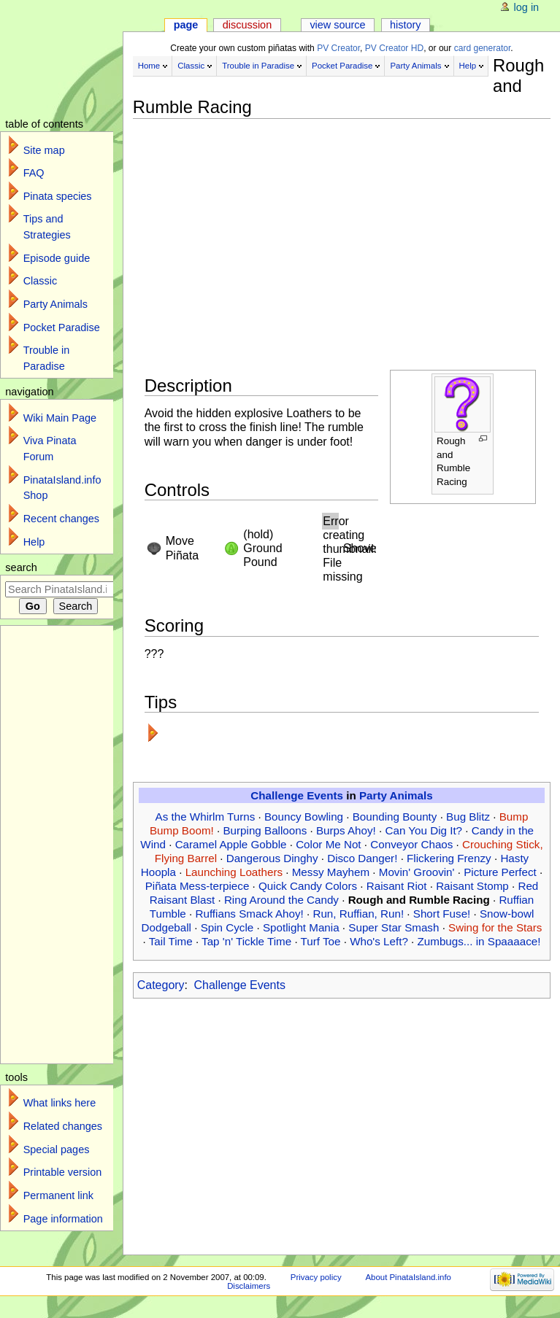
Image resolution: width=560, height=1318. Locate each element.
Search (21, 567)
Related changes (62, 1126)
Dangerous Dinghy (272, 858)
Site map (44, 150)
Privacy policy (316, 1277)
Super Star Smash (393, 927)
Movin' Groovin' (417, 872)
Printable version (62, 1172)
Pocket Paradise (342, 65)
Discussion (247, 25)
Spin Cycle (227, 927)
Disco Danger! (362, 858)
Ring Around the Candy (281, 899)
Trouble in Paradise (258, 65)
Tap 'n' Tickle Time (246, 941)
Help (468, 65)
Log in (527, 7)
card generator (482, 48)
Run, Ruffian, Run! (358, 913)
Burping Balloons (265, 830)
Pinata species (57, 196)
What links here (59, 1103)
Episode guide (57, 258)
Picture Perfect (500, 872)
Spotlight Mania (301, 927)
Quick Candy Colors (307, 886)
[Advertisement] (339, 222)
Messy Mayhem (330, 872)
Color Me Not (328, 844)
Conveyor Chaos (411, 844)
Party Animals (415, 65)
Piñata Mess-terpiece (197, 886)
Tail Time (171, 941)
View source (337, 25)
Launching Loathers (234, 872)
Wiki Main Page (59, 418)
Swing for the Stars (495, 927)
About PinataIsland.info (407, 1277)
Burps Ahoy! (346, 830)
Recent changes (61, 518)
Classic (190, 65)
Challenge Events (296, 795)
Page (186, 25)
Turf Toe (321, 941)
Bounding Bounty (395, 816)
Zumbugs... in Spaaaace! (479, 941)
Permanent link (58, 1195)
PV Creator (338, 48)
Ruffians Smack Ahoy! (249, 913)
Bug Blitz (468, 816)
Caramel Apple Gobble (231, 844)
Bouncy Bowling (303, 816)
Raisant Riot (397, 886)
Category (161, 985)
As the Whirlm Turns (206, 816)
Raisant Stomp (472, 886)
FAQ (34, 173)
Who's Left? (379, 941)
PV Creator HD (394, 48)
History (405, 25)
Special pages (56, 1149)
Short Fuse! (442, 913)
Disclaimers (248, 1286)
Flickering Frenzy (449, 858)
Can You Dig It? (424, 830)
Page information (63, 1219)
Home (149, 65)
